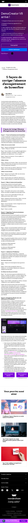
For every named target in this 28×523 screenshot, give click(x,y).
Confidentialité (19, 511)
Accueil (3, 67)
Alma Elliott (9, 93)
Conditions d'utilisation (7, 515)
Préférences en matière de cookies (14, 513)
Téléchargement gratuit (8, 374)
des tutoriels (15, 353)
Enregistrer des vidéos (11, 67)
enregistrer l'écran (12, 351)
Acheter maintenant (14, 49)
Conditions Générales (10, 511)
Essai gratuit (14, 45)
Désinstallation (14, 517)
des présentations (21, 354)
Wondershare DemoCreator (11, 311)
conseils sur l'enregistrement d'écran (10, 69)
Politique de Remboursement (19, 515)
